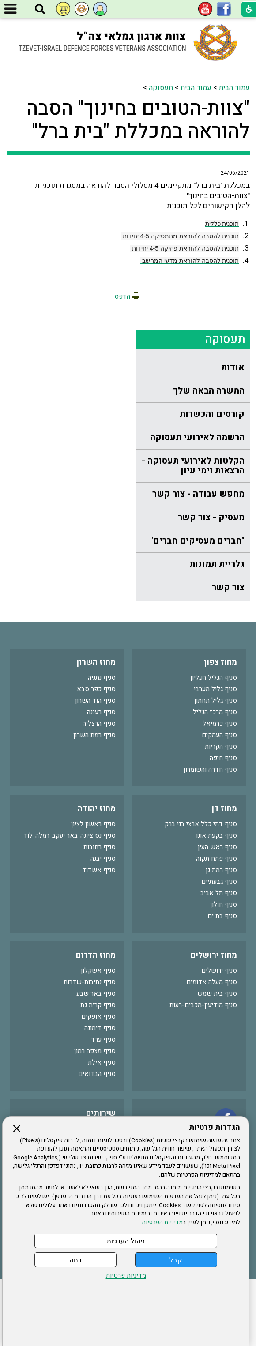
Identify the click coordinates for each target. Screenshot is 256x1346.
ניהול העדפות (126, 1241)
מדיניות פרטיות (126, 1275)
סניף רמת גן (221, 870)
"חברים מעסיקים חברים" (197, 540)
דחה (75, 1260)
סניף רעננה (101, 712)
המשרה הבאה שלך (209, 390)
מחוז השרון (96, 662)
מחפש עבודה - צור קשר (198, 493)
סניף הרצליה (99, 723)
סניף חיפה (223, 758)
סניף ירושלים (219, 970)
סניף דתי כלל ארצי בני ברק (201, 824)
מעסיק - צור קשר (211, 517)
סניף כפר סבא (96, 689)
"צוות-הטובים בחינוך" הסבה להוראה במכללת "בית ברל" (138, 120)
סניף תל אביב (218, 893)
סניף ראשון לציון (93, 824)
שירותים (101, 1113)
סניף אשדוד (99, 870)
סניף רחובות (99, 847)
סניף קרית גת (98, 1005)
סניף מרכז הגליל (215, 712)
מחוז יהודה (97, 809)
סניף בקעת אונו (216, 835)
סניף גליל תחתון (215, 700)
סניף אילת (102, 1062)
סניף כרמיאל (220, 723)
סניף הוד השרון (95, 700)
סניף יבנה (103, 858)
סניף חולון (223, 904)
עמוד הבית (234, 87)
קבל (175, 1260)
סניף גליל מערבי (215, 689)
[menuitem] (193, 367)
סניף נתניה (102, 677)
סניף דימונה (100, 1028)
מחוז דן (224, 809)
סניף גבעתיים (219, 881)
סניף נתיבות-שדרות (90, 982)
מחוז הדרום (96, 955)
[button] (40, 9)
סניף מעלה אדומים (211, 982)
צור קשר (228, 587)
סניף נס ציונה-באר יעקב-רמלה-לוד (69, 835)
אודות (233, 367)
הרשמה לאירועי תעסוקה (197, 437)
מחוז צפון (220, 662)
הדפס (122, 296)
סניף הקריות (221, 746)
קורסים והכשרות (212, 414)
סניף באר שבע (96, 993)
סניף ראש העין (217, 847)
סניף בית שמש (217, 993)
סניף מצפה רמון (95, 1051)
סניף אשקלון (98, 970)
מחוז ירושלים (214, 955)
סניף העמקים (219, 735)
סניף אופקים (98, 1016)
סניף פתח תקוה (216, 858)
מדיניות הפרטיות (162, 1222)
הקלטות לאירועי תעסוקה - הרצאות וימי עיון (193, 465)
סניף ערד (103, 1039)
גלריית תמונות (217, 564)
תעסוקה (161, 87)
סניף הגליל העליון (213, 677)
